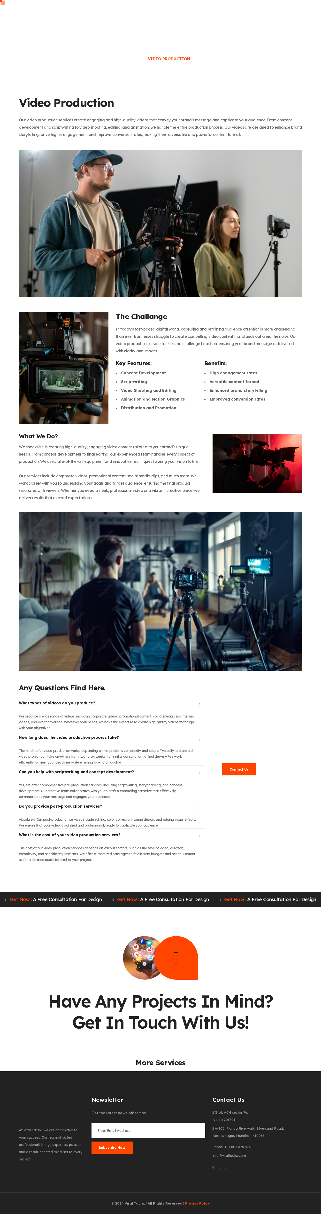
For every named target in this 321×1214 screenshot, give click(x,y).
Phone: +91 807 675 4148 (91, 5)
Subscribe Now (112, 1147)
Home (73, 18)
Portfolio (220, 18)
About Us (100, 18)
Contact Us (238, 769)
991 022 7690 (249, 736)
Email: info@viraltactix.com (143, 5)
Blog (277, 18)
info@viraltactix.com (247, 752)
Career (190, 18)
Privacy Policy (197, 1203)
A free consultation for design (53, 899)
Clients (162, 18)
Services (130, 18)
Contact (251, 18)
